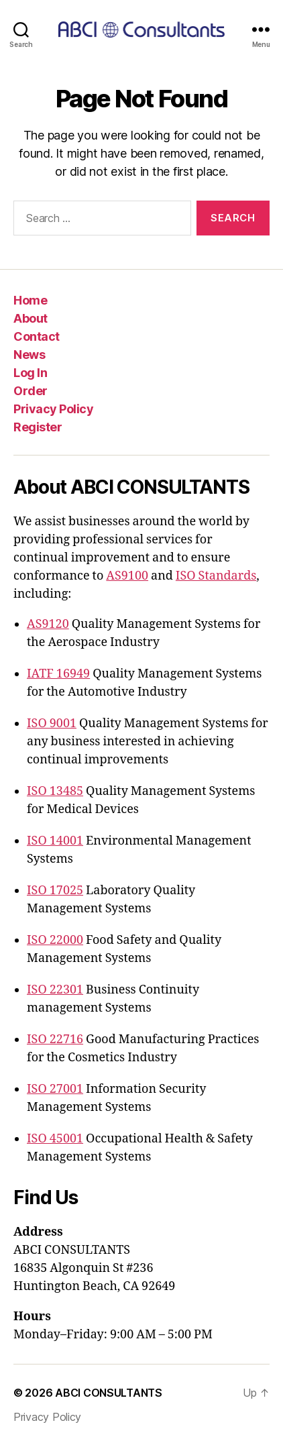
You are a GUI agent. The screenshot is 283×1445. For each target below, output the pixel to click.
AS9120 (48, 624)
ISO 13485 (55, 791)
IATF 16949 (58, 674)
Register (37, 427)
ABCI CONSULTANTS (108, 1392)
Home (30, 300)
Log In (30, 373)
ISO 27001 (55, 1089)
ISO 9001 (51, 723)
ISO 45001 (55, 1138)
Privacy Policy (53, 409)
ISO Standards (216, 576)
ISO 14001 (55, 841)
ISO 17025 (55, 890)
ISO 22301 (55, 990)
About (30, 318)
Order (30, 391)
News (29, 354)
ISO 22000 (55, 940)
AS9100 (127, 576)
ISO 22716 (55, 1039)
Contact (36, 336)
